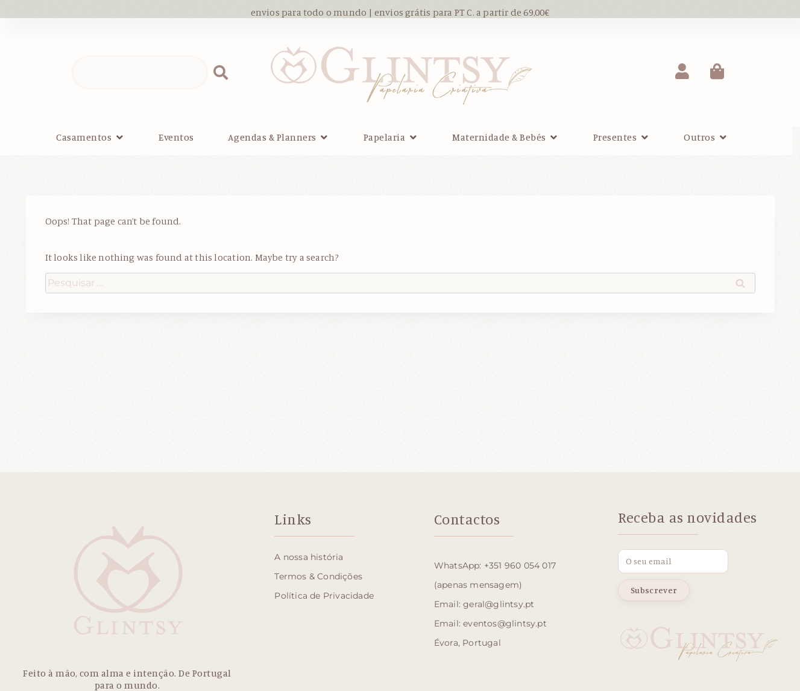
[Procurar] (221, 72)
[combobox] (140, 72)
